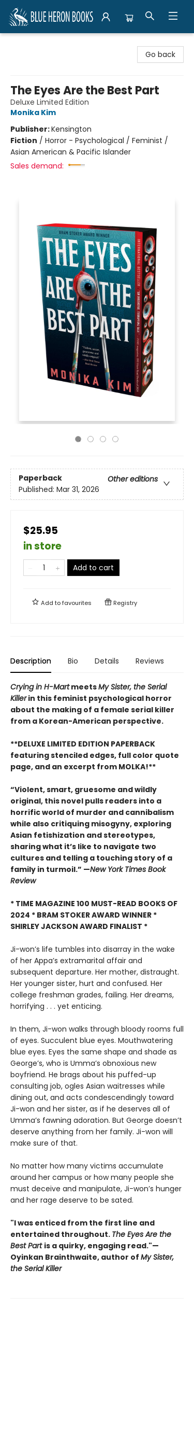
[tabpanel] (97, 990)
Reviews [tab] (150, 661)
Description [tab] (30, 661)
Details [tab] (107, 661)
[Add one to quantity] (57, 567)
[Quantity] (44, 567)
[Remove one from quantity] (30, 567)
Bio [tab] (73, 661)
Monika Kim (34, 112)
